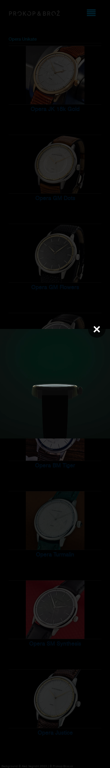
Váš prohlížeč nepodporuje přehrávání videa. (55, 383)
